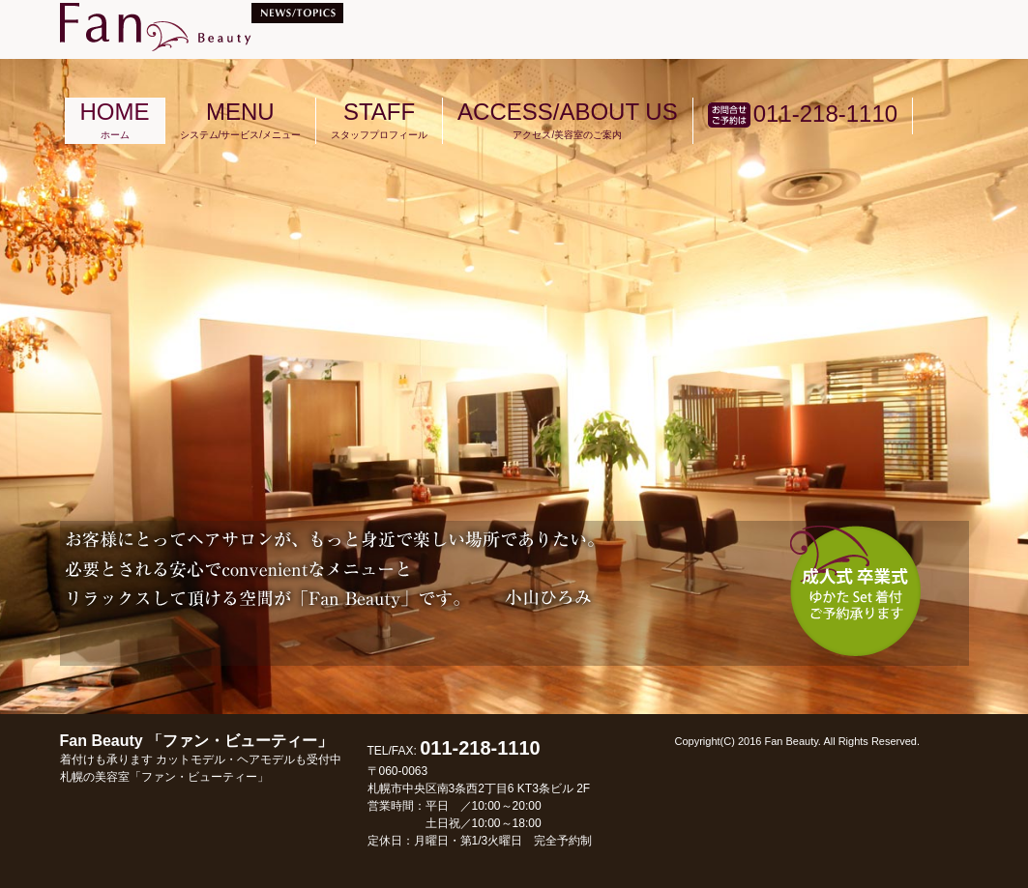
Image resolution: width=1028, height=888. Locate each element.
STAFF (379, 119)
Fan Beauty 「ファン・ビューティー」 (200, 758)
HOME (115, 119)
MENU (241, 119)
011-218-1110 (802, 114)
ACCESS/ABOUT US (567, 119)
